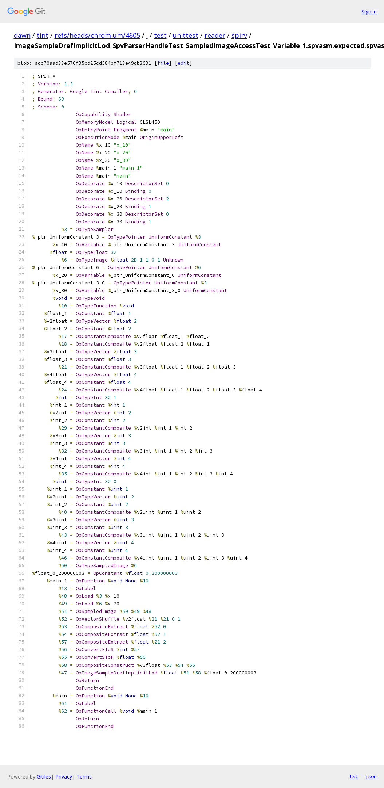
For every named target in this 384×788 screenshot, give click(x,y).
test (160, 35)
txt (353, 776)
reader (215, 35)
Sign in (369, 11)
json (371, 776)
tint (42, 35)
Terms (84, 776)
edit (183, 63)
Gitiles (44, 776)
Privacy (63, 776)
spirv (239, 35)
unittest (185, 35)
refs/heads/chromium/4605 (97, 35)
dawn (22, 35)
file (163, 63)
